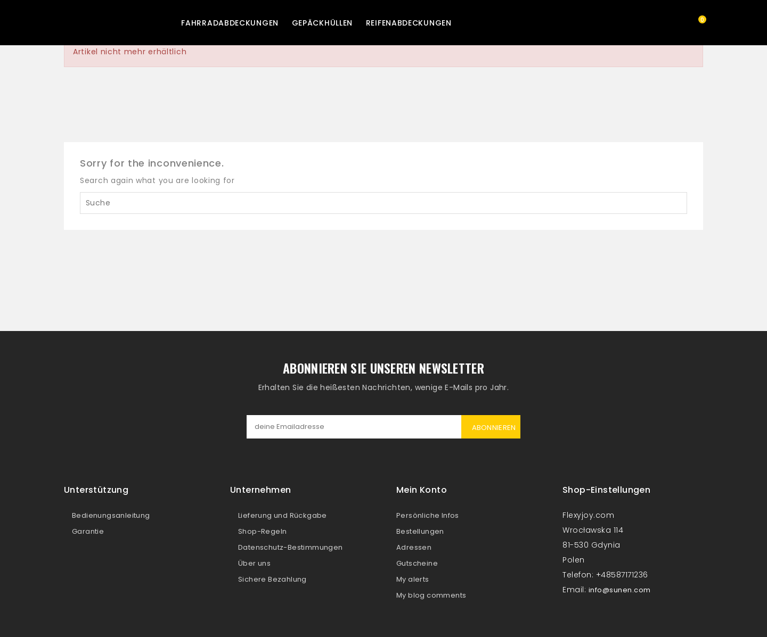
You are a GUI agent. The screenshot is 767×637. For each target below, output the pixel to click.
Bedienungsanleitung (111, 515)
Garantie (88, 531)
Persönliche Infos (427, 515)
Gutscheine (417, 563)
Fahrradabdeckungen (230, 23)
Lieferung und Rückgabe (282, 515)
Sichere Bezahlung (272, 579)
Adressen (413, 547)
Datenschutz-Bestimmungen (290, 547)
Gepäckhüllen (322, 23)
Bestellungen (420, 531)
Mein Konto (421, 490)
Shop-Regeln (262, 531)
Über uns (254, 563)
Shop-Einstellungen (606, 490)
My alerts (412, 579)
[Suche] (383, 203)
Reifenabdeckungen (409, 23)
